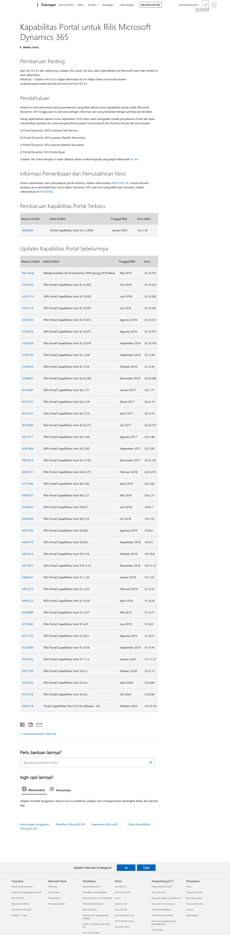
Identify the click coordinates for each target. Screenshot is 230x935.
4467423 (27, 554)
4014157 (27, 401)
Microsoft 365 (66, 4)
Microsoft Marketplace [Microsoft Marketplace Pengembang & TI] (161, 909)
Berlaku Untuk (30, 47)
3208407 (27, 378)
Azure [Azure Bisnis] (117, 898)
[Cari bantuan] (205, 5)
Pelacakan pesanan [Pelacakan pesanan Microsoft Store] (56, 903)
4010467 (27, 390)
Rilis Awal (28, 273)
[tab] (34, 789)
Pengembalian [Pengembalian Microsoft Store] (54, 898)
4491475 (27, 589)
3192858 (27, 343)
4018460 (27, 425)
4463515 (27, 542)
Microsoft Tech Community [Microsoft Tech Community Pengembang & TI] (163, 903)
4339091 (27, 507)
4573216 (27, 694)
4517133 (27, 636)
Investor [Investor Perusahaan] (189, 909)
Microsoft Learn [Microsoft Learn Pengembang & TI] (158, 892)
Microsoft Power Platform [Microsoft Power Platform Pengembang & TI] (163, 915)
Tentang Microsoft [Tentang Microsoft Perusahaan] (194, 892)
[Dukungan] (48, 5)
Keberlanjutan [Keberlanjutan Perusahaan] (192, 915)
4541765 (27, 671)
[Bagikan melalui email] (37, 724)
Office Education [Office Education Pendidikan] (90, 909)
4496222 (27, 600)
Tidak (146, 867)
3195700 (27, 355)
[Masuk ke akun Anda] (214, 5)
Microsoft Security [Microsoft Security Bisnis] (123, 892)
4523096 (27, 647)
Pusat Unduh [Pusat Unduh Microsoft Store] (53, 892)
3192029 (27, 331)
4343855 (27, 519)
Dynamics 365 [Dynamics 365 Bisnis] (121, 903)
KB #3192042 (44, 191)
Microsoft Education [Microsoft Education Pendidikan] (91, 886)
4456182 (27, 530)
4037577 (27, 437)
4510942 (27, 624)
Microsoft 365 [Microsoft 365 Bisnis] (121, 909)
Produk (92, 4)
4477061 (27, 565)
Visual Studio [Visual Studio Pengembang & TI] (157, 929)
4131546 (27, 483)
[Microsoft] (24, 5)
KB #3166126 (120, 183)
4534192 (27, 659)
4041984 (27, 448)
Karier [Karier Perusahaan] (188, 886)
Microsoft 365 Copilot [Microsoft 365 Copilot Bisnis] (124, 921)
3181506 (27, 284)
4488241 (27, 577)
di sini (134, 159)
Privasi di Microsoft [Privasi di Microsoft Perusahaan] (194, 903)
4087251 (27, 472)
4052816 (27, 460)
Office (80, 4)
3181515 (27, 296)
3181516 (27, 308)
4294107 (27, 495)
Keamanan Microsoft (105, 824)
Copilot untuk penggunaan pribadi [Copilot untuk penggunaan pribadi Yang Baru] (26, 892)
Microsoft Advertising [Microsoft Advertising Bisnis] (124, 915)
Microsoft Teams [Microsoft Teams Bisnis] (122, 926)
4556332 (27, 682)
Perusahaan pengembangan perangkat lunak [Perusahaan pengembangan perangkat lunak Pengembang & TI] (164, 922)
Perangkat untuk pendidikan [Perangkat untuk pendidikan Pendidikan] (95, 892)
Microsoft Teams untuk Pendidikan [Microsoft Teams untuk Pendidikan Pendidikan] (98, 898)
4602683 (27, 230)
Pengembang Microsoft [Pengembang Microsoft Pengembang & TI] (162, 886)
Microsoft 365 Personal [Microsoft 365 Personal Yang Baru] (22, 909)
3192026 (27, 320)
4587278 (27, 706)
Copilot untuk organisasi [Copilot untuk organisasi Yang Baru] (22, 886)
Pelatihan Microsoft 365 (71, 824)
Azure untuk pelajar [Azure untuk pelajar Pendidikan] (91, 932)
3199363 (27, 366)
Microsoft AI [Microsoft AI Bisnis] (120, 886)
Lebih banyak (126, 4)
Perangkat (107, 4)
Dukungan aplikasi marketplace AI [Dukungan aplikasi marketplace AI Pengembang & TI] (166, 898)
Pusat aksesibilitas (139, 824)
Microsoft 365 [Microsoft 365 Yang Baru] (18, 898)
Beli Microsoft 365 (150, 4)
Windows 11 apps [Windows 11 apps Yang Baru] (19, 915)
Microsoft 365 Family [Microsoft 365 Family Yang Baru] (21, 903)
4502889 (27, 612)
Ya (126, 867)
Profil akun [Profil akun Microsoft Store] (52, 886)
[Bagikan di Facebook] (22, 724)
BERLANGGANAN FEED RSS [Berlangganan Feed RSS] (39, 733)
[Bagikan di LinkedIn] (29, 724)
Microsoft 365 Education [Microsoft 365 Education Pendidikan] (93, 903)
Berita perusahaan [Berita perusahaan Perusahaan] (194, 898)
